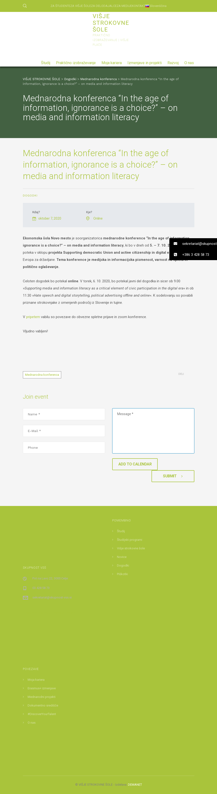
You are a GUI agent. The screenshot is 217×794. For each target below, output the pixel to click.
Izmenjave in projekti (144, 61)
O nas (189, 61)
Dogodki (30, 195)
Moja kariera (111, 61)
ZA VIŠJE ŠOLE (80, 6)
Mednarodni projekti (42, 697)
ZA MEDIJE (124, 6)
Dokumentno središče (43, 705)
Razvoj (173, 61)
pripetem (33, 317)
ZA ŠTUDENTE (60, 6)
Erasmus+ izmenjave (42, 688)
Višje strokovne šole (131, 548)
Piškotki (122, 574)
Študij (45, 61)
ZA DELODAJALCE (104, 6)
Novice (121, 557)
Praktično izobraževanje (76, 61)
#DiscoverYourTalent (42, 714)
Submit (173, 476)
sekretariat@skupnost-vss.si (52, 597)
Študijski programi (129, 539)
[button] (193, 243)
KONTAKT (138, 6)
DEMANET (135, 784)
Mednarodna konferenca (42, 374)
